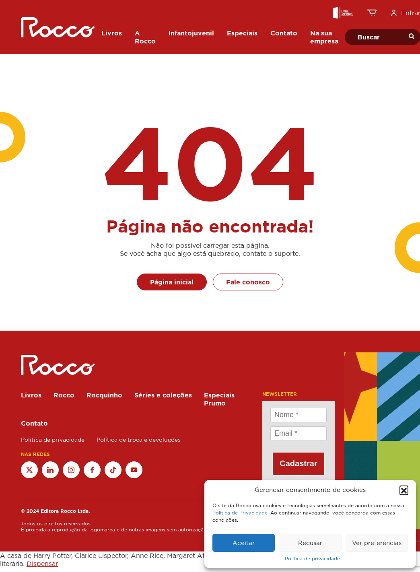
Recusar (310, 542)
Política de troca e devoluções (139, 439)
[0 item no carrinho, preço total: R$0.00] (372, 13)
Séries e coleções (163, 395)
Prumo (215, 403)
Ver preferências (376, 542)
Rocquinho (104, 395)
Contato (34, 423)
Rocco (64, 395)
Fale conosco (248, 282)
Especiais (219, 395)
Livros (31, 395)
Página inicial (172, 282)
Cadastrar (298, 463)
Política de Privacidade (240, 513)
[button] (404, 490)
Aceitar (244, 542)
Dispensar (42, 563)
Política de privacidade (312, 559)
